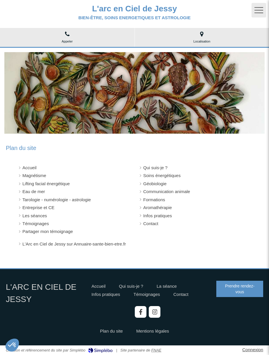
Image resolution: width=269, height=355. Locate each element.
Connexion (252, 349)
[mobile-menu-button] (259, 10)
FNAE (156, 350)
